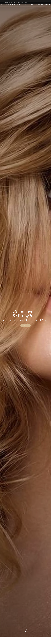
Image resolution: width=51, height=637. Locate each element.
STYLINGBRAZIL (8, 4)
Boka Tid (25, 325)
